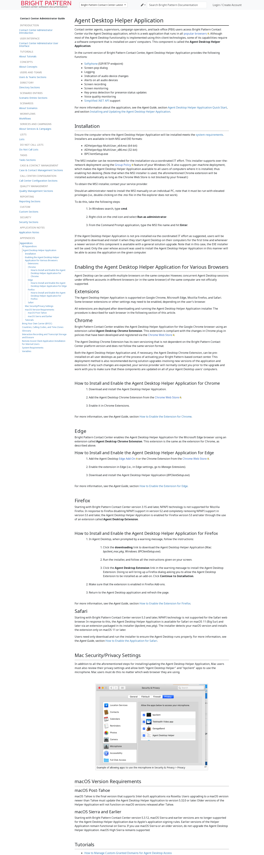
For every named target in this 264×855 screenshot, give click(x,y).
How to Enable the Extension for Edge (163, 486)
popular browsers (195, 33)
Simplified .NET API (96, 101)
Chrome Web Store (160, 335)
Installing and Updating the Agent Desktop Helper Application (130, 111)
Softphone (91, 64)
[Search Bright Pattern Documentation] (177, 5)
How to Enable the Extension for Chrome (165, 416)
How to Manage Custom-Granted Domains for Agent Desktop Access (128, 853)
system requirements (209, 135)
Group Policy (123, 165)
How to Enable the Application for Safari (131, 641)
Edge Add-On (127, 459)
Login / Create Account (227, 5)
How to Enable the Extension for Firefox (164, 603)
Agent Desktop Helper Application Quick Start (197, 107)
